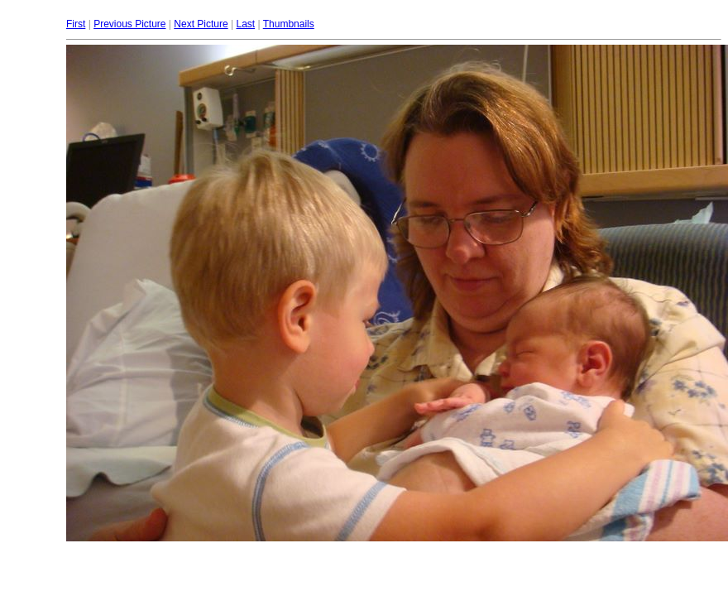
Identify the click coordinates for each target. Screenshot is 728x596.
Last (245, 24)
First (75, 24)
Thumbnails (288, 24)
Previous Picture (129, 24)
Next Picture (201, 24)
